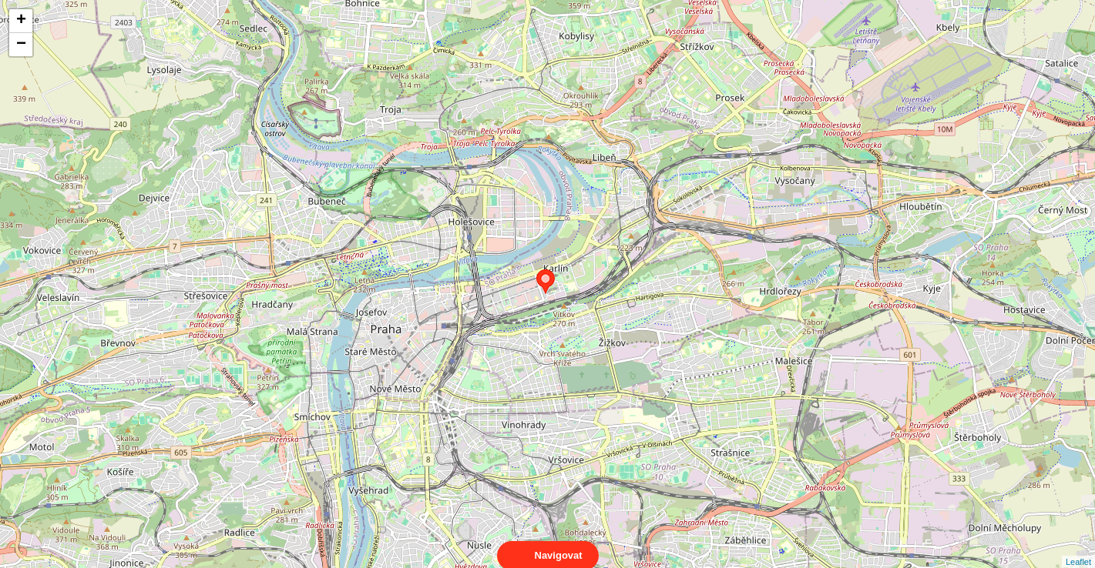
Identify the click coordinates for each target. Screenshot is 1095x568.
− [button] (21, 44)
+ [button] (21, 20)
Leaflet (1078, 548)
